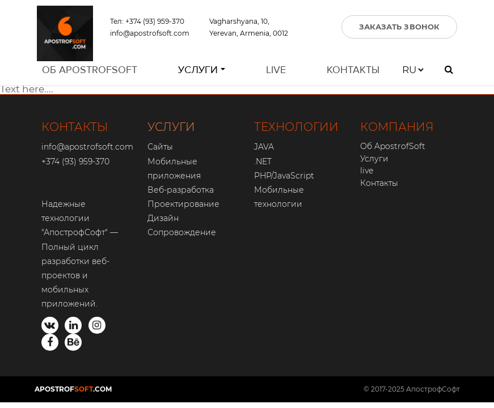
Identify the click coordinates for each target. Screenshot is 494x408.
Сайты (160, 147)
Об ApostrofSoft (89, 72)
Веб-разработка (180, 190)
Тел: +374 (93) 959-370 (147, 22)
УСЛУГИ (171, 127)
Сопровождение (181, 232)
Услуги (198, 72)
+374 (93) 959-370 (75, 161)
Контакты (353, 72)
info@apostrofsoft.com (149, 34)
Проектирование (183, 204)
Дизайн (163, 218)
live (276, 72)
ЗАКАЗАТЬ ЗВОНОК (399, 27)
